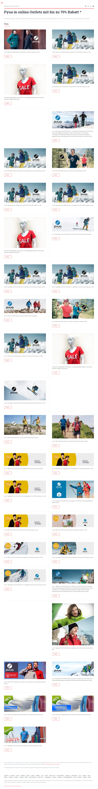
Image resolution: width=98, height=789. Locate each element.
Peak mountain (32, 777)
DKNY (89, 777)
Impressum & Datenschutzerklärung (12, 786)
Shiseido (13, 775)
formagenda (48, 777)
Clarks (46, 775)
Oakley (16, 777)
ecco (80, 775)
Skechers (6, 775)
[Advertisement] (25, 122)
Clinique (11, 777)
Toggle (3, 3)
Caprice (54, 777)
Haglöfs (38, 775)
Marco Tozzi (52, 775)
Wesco (28, 775)
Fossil (74, 777)
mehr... (8, 56)
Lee (42, 775)
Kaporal (59, 777)
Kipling (84, 777)
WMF (26, 777)
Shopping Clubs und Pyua (11, 6)
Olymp (84, 775)
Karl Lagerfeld (60, 775)
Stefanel (67, 775)
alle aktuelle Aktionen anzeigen (52, 764)
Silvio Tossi (40, 777)
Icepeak (21, 777)
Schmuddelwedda (67, 777)
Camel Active (74, 775)
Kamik (32, 775)
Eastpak (23, 775)
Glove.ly (80, 777)
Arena (17, 775)
